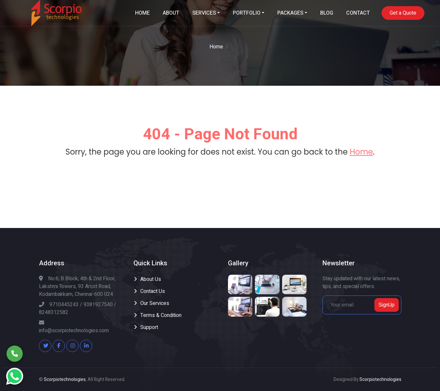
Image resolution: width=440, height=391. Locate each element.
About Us (150, 279)
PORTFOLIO (246, 13)
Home (216, 47)
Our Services (154, 303)
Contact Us (152, 291)
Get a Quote (403, 13)
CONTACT (358, 13)
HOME (142, 13)
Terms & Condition (161, 315)
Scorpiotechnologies (65, 379)
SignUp (387, 305)
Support (149, 327)
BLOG (326, 13)
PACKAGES (290, 13)
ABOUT (171, 13)
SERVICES (204, 13)
